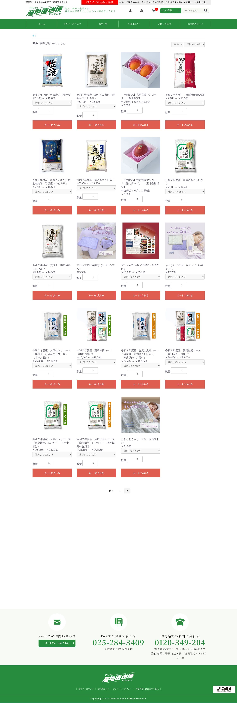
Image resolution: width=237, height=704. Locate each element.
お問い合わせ (164, 23)
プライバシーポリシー (123, 690)
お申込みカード (195, 23)
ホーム (41, 23)
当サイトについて (72, 23)
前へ (110, 489)
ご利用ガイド (133, 23)
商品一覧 (103, 23)
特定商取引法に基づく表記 (153, 690)
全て (35, 34)
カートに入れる (52, 123)
